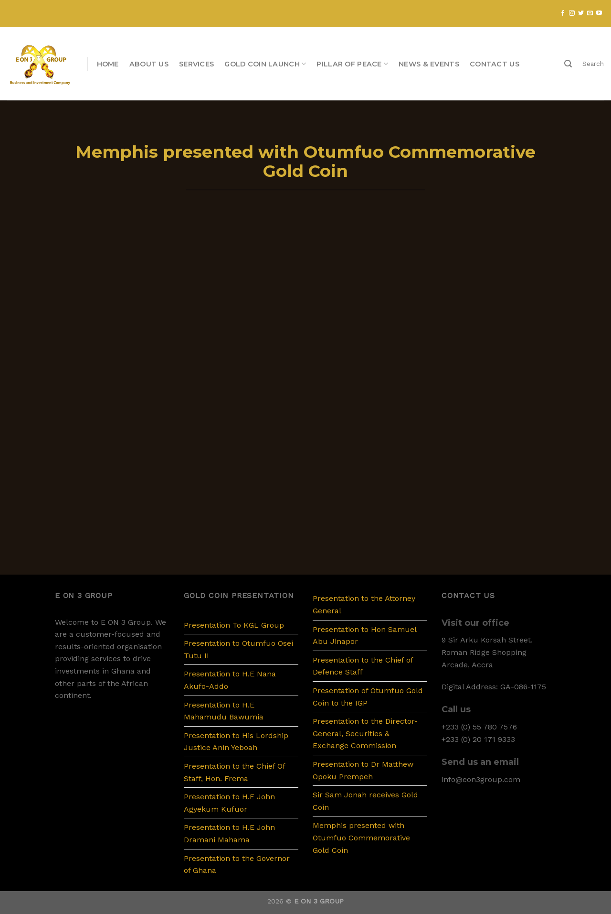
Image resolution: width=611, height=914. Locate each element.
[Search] (568, 63)
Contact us (494, 64)
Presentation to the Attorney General (364, 604)
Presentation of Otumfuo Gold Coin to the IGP (368, 696)
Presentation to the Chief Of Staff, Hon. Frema (234, 772)
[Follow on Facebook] (563, 13)
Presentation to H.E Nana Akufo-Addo (230, 680)
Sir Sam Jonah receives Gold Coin (365, 801)
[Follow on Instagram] (572, 13)
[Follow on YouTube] (599, 13)
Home (108, 64)
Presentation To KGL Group (234, 625)
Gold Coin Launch (265, 63)
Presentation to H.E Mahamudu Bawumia (223, 711)
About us (149, 64)
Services (196, 64)
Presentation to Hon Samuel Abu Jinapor (364, 635)
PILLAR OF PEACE (352, 63)
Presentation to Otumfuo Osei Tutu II (238, 649)
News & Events (429, 64)
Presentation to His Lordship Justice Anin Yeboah (236, 741)
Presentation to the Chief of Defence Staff (363, 666)
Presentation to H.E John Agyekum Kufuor (229, 803)
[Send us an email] (590, 13)
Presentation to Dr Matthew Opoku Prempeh (363, 770)
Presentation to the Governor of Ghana (237, 864)
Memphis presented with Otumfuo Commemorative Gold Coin (361, 837)
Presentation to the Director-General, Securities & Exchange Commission (365, 733)
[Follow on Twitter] (581, 13)
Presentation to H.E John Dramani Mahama (229, 833)
